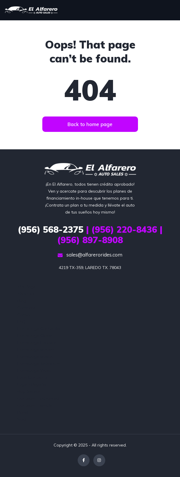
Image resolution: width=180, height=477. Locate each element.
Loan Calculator (32, 377)
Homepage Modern (36, 349)
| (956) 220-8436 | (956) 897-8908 (90, 234)
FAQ (21, 321)
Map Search (28, 391)
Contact (25, 314)
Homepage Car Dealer (39, 328)
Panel (22, 412)
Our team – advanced (38, 398)
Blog (21, 300)
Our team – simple (34, 405)
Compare (26, 307)
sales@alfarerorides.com (90, 255)
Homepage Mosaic (35, 356)
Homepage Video (34, 370)
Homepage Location (37, 342)
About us (25, 293)
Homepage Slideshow (38, 363)
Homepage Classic (35, 335)
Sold (21, 419)
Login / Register (32, 384)
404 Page (26, 286)
